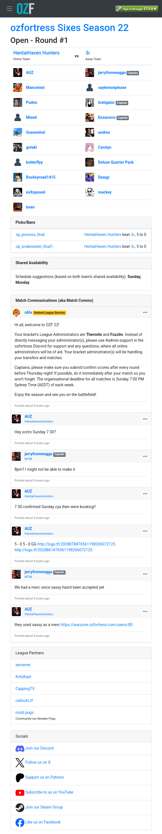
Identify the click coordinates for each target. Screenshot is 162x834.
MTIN (28, 459)
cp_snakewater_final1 (34, 246)
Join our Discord (34, 748)
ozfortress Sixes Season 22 (70, 28)
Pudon (31, 102)
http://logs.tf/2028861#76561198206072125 (53, 550)
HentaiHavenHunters (39, 421)
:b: (88, 53)
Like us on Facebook (38, 822)
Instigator (106, 102)
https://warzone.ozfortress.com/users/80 (97, 624)
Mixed (31, 117)
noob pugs (25, 712)
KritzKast (23, 677)
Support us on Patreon (40, 777)
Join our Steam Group (39, 807)
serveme (23, 665)
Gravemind (35, 132)
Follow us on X (33, 762)
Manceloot (35, 87)
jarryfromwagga (112, 72)
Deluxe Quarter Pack (116, 162)
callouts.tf (24, 700)
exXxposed (35, 192)
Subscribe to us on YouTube (44, 792)
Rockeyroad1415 (40, 177)
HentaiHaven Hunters (36, 53)
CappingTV (25, 688)
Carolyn (104, 147)
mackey (105, 192)
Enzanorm (106, 117)
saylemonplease (112, 87)
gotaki (31, 147)
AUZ (30, 72)
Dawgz (104, 177)
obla (28, 312)
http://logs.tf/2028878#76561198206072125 (76, 544)
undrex (104, 132)
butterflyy (34, 162)
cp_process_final (30, 234)
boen (30, 207)
